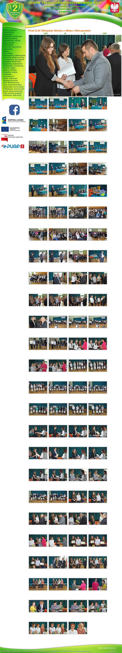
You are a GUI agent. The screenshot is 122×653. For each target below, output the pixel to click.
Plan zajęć (8, 53)
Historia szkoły (10, 38)
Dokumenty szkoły (11, 41)
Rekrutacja (8, 45)
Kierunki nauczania (12, 47)
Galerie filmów (10, 70)
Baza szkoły (8, 43)
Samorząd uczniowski (13, 87)
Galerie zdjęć (9, 68)
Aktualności (8, 32)
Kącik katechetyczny (13, 91)
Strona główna (10, 30)
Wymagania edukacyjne (14, 55)
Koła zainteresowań (12, 93)
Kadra (6, 51)
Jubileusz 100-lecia (12, 95)
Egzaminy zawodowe (13, 64)
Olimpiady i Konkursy (13, 66)
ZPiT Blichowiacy (11, 83)
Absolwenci (8, 76)
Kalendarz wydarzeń (12, 36)
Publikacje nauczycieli (13, 89)
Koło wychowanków (12, 85)
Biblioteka (8, 49)
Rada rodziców (10, 78)
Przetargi (7, 34)
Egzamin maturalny (12, 62)
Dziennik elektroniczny (14, 57)
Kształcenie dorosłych (13, 59)
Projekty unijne (10, 72)
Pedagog (7, 74)
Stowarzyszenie (10, 81)
